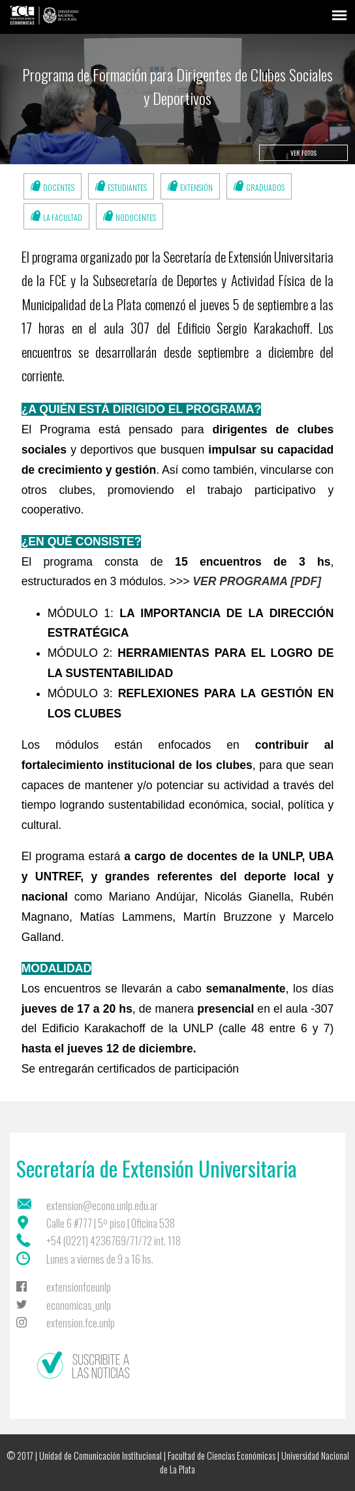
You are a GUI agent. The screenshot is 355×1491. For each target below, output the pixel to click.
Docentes (58, 187)
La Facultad (62, 217)
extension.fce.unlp (80, 1323)
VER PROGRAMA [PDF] (257, 581)
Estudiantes (127, 187)
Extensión (196, 187)
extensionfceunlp (78, 1287)
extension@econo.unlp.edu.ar (102, 1205)
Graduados (265, 187)
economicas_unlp (78, 1305)
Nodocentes (136, 217)
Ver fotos (303, 153)
